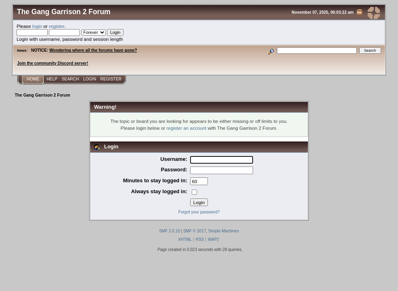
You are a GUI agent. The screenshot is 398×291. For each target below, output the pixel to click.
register (56, 26)
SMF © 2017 (194, 231)
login (37, 26)
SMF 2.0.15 (169, 231)
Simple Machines (223, 231)
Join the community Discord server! (52, 63)
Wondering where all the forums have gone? (93, 50)
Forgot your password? (199, 212)
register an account (186, 128)
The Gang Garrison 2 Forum (64, 12)
